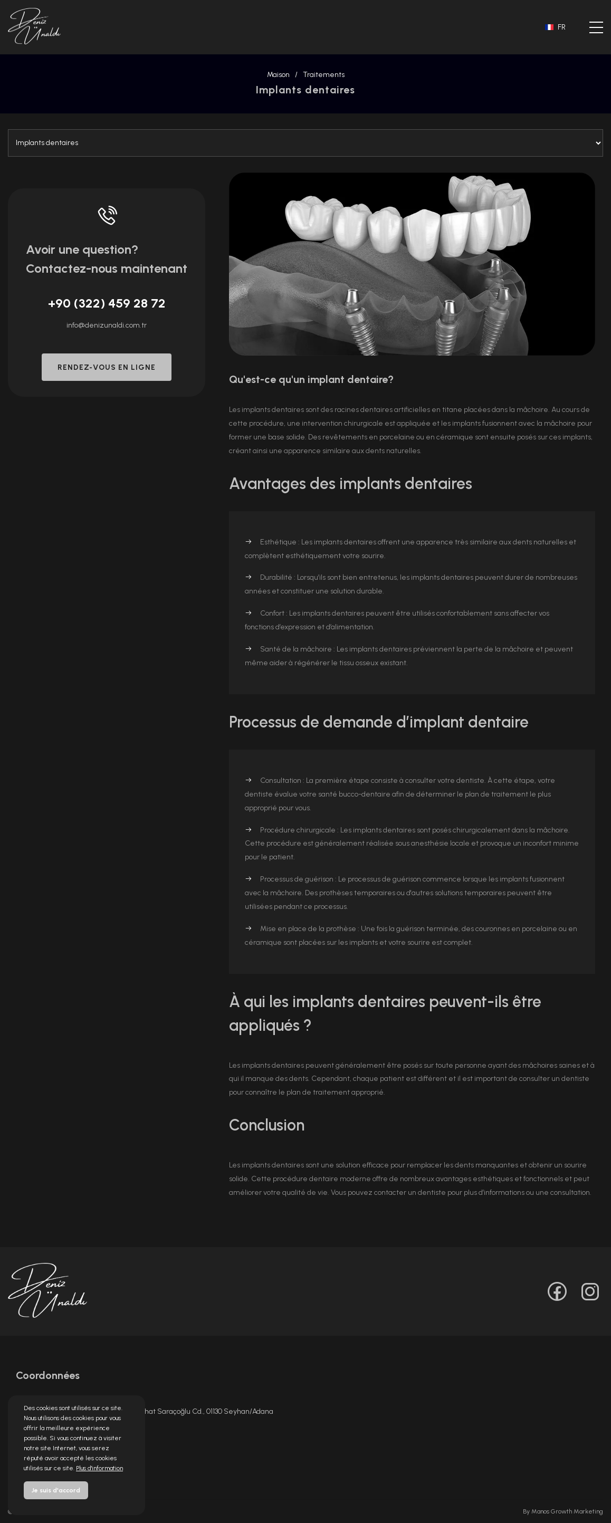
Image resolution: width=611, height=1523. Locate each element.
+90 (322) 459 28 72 (107, 303)
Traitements (324, 74)
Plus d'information (99, 1468)
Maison (278, 74)
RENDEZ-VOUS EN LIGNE (107, 367)
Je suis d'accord (56, 1490)
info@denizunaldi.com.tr (106, 325)
